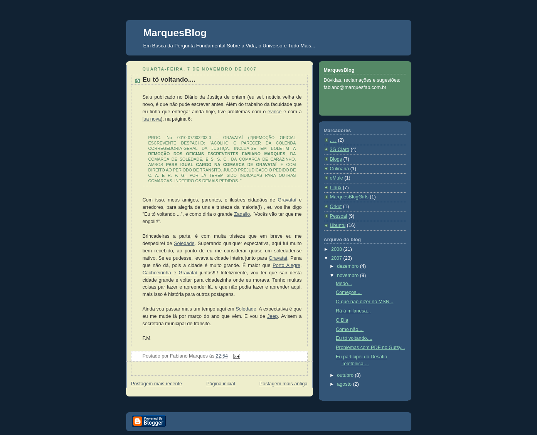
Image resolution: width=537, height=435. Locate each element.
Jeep (272, 316)
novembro (348, 275)
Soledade (184, 243)
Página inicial (220, 383)
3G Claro (339, 149)
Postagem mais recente (156, 383)
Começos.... (349, 292)
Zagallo (242, 214)
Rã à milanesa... (353, 311)
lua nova (152, 119)
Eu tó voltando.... (169, 79)
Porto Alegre (286, 265)
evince (274, 111)
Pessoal (338, 216)
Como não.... (350, 329)
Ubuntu (338, 225)
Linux (336, 187)
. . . (333, 140)
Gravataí (287, 200)
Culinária (339, 168)
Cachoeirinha (157, 272)
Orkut (336, 206)
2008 (337, 249)
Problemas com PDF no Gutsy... (370, 347)
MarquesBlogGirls (349, 197)
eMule (336, 178)
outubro (346, 375)
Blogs (336, 159)
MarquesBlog (175, 33)
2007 (337, 258)
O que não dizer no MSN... (364, 301)
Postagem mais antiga (283, 383)
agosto (345, 384)
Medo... (344, 283)
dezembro (348, 266)
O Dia (342, 320)
